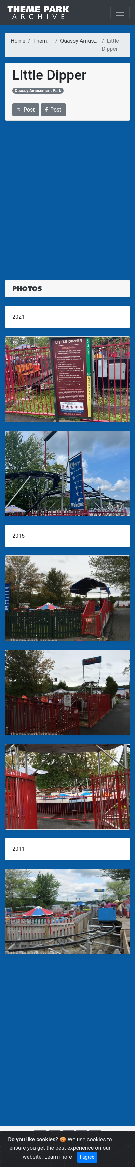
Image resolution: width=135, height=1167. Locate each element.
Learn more (58, 1157)
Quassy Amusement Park (90, 41)
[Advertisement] (67, 196)
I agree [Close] (87, 1157)
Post (26, 109)
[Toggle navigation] (120, 12)
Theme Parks (49, 41)
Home (18, 41)
